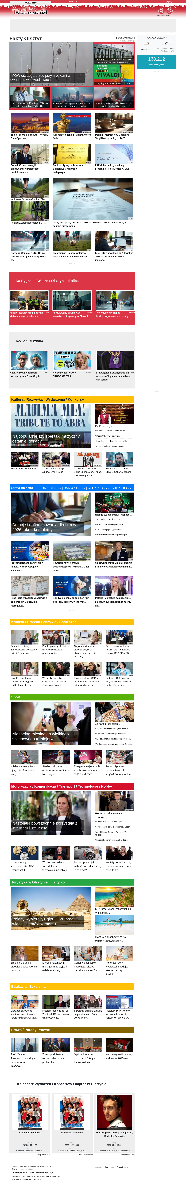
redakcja (23, 1172)
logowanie (40, 1172)
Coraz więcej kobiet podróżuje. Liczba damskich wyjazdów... (88, 962)
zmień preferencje (38, 1176)
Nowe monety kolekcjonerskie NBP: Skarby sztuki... (24, 861)
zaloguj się (167, 2)
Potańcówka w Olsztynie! (24, 461)
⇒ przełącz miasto (26, 1169)
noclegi (105, 1167)
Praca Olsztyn (122, 1167)
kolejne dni (145, 50)
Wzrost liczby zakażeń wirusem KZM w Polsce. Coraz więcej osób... (56, 674)
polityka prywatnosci (53, 1176)
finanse (112, 1167)
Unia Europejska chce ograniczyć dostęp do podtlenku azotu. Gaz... (24, 674)
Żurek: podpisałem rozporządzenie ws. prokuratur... (56, 1053)
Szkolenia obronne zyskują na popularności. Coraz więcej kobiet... (88, 1007)
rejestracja (49, 1172)
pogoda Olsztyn (156, 37)
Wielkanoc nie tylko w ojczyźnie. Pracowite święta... (24, 766)
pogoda (98, 1167)
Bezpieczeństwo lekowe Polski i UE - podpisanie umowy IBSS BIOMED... (119, 642)
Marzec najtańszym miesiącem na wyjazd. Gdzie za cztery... (56, 962)
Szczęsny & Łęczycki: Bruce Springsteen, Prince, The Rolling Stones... (88, 464)
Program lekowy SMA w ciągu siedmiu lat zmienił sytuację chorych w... (88, 674)
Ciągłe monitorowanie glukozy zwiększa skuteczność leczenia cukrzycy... (88, 644)
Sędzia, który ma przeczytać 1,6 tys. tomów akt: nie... (88, 1053)
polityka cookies (25, 1176)
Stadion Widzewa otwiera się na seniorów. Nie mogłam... (56, 766)
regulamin (15, 1176)
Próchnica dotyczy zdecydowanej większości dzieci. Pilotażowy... (24, 642)
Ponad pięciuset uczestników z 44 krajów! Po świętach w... (119, 766)
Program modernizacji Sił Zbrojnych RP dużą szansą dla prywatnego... (56, 1007)
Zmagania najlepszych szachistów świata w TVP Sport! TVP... (88, 766)
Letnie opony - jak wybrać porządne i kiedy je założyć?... (88, 861)
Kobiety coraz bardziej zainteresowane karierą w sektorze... (119, 861)
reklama (15, 1172)
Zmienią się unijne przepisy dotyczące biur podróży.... (24, 962)
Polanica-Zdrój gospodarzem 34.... (30, 212)
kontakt (31, 1172)
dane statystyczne (156, 65)
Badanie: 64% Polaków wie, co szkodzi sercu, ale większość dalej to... (119, 674)
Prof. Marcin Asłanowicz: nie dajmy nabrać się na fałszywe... (24, 1055)
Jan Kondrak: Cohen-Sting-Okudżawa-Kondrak (119, 462)
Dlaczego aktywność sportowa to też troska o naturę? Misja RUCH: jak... (24, 1007)
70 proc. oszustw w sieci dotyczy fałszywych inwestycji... (56, 861)
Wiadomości (74, 2)
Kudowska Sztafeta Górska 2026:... (30, 189)
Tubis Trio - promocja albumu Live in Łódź (56, 462)
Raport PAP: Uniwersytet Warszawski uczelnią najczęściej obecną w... (119, 1007)
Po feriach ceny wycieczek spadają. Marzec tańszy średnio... (119, 964)
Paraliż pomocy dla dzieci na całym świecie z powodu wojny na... (56, 642)
